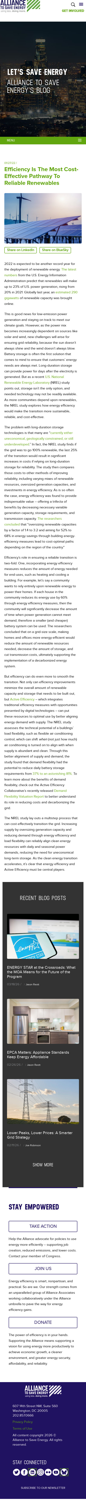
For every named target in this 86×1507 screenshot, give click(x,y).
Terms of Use (22, 1431)
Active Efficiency (22, 699)
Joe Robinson (33, 1145)
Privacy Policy (23, 1425)
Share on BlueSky (55, 250)
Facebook (24, 1474)
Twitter (16, 1474)
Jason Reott (32, 984)
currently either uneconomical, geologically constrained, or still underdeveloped (38, 438)
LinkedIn (32, 1474)
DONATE (43, 1325)
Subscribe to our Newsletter (43, 1493)
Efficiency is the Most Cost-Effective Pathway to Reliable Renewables (41, 176)
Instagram (40, 1474)
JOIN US (43, 1270)
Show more (43, 1164)
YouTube (55, 1474)
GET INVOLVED (73, 11)
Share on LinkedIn (20, 250)
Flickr (48, 1474)
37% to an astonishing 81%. (52, 774)
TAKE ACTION (43, 1227)
